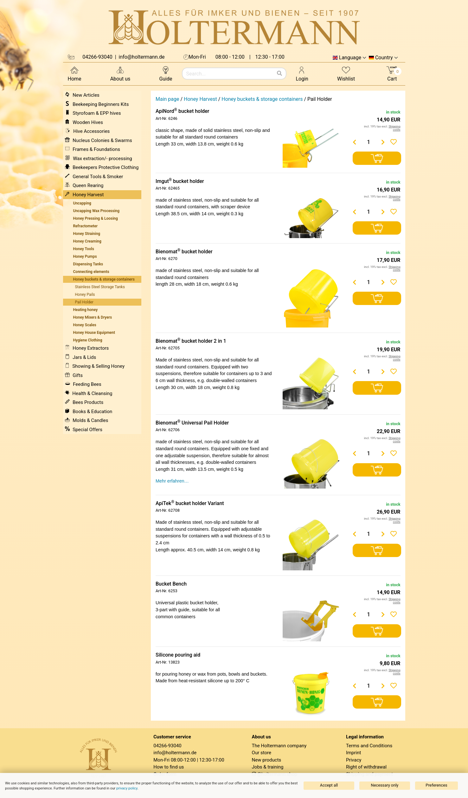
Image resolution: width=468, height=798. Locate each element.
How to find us (168, 767)
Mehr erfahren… (172, 480)
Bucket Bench (171, 584)
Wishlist (346, 73)
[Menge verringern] (354, 142)
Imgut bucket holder (180, 181)
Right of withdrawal (366, 767)
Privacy (353, 760)
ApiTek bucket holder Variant (190, 503)
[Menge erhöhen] (383, 142)
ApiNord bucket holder (182, 111)
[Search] (279, 73)
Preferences (436, 785)
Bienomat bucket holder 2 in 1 (191, 341)
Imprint (353, 753)
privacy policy (127, 788)
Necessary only (385, 785)
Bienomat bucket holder (184, 252)
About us (120, 73)
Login (302, 73)
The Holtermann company (279, 746)
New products (266, 760)
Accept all (329, 785)
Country (384, 58)
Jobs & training (268, 767)
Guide (165, 73)
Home (74, 73)
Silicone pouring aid (178, 655)
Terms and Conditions (369, 746)
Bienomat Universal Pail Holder (192, 423)
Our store (261, 753)
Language (350, 58)
